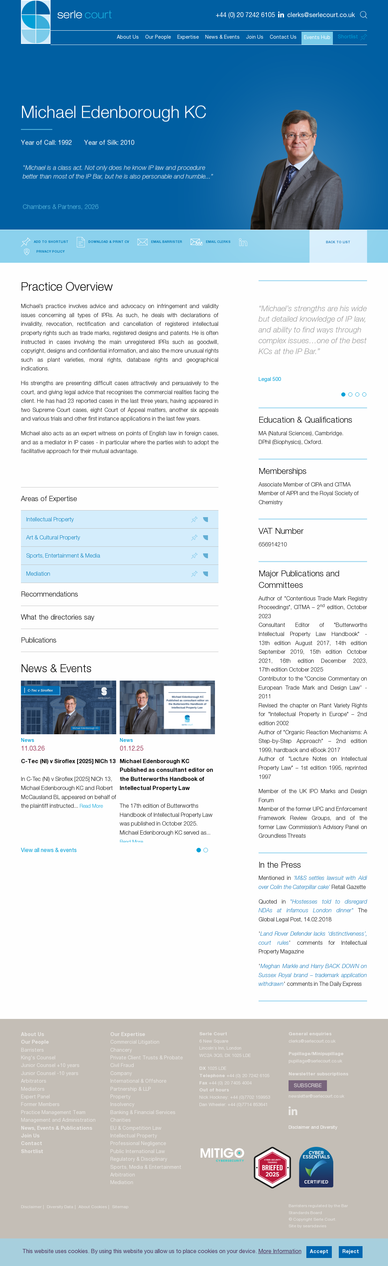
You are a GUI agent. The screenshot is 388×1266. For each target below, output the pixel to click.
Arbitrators (33, 1081)
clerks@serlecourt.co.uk (312, 1041)
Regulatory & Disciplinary (138, 1159)
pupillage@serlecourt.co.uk (315, 1061)
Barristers (32, 1050)
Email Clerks (211, 242)
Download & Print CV (103, 242)
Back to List (338, 242)
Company (121, 1074)
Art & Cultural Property (117, 538)
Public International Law (137, 1152)
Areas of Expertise (49, 499)
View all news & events (49, 851)
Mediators (33, 1089)
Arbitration (122, 1175)
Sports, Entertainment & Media (117, 556)
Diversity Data (60, 1207)
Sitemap (120, 1207)
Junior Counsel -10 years (50, 1074)
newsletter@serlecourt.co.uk (316, 1097)
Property (120, 1097)
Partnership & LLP (130, 1089)
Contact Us (283, 37)
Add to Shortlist (44, 242)
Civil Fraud (122, 1066)
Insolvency (122, 1105)
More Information (279, 1252)
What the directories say (57, 618)
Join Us (254, 37)
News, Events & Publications (56, 1128)
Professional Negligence (138, 1144)
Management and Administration (58, 1120)
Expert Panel (35, 1097)
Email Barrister (159, 242)
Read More (91, 806)
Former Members (40, 1105)
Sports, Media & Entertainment (145, 1167)
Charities (120, 1120)
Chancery (121, 1050)
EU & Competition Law (136, 1128)
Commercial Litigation (134, 1042)
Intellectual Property (117, 519)
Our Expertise (127, 1035)
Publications (39, 641)
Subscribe (308, 1086)
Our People (158, 37)
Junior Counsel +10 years (50, 1066)
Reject (350, 1252)
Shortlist (32, 1152)
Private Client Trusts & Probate (146, 1058)
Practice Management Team (53, 1113)
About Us (128, 37)
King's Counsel (38, 1058)
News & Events (222, 37)
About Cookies (93, 1207)
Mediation (117, 574)
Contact (31, 1144)
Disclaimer (31, 1207)
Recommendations (49, 595)
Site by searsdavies (307, 1226)
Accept (319, 1252)
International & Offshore (138, 1081)
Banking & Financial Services (143, 1113)
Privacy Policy (43, 251)
